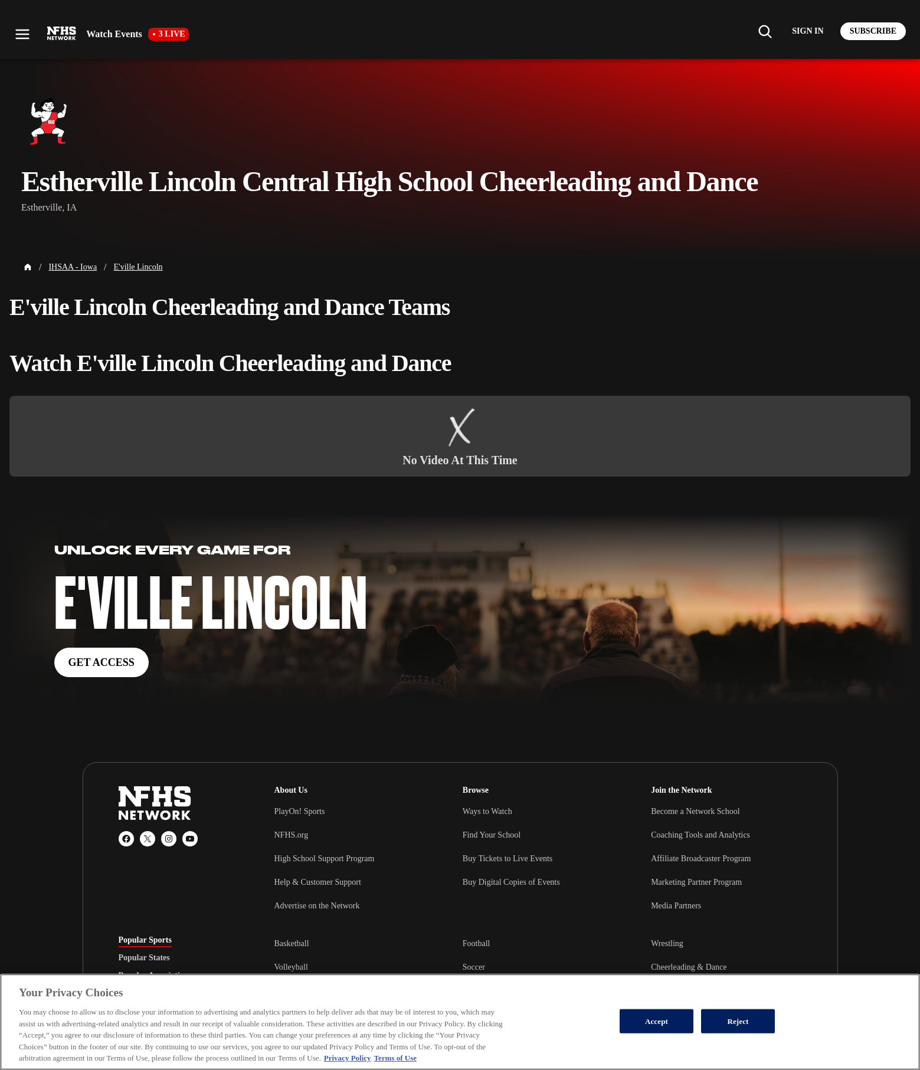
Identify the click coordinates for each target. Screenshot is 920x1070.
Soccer (474, 967)
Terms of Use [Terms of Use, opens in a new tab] (395, 1057)
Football (476, 943)
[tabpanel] (538, 966)
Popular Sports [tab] (145, 940)
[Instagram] (168, 838)
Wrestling (667, 943)
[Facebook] (126, 838)
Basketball (291, 943)
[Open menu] (22, 34)
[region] (460, 1022)
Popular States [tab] (144, 958)
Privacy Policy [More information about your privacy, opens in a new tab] (347, 1057)
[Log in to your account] (808, 31)
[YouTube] (190, 838)
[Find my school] (764, 31)
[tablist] (178, 958)
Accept (656, 1020)
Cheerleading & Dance (688, 967)
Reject (737, 1020)
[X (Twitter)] (147, 838)
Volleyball (291, 967)
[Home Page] (27, 267)
